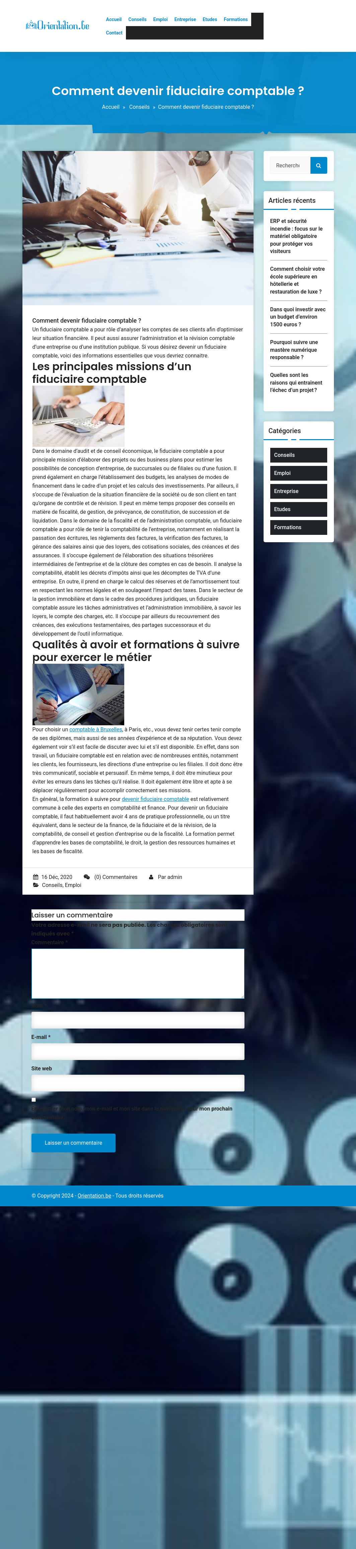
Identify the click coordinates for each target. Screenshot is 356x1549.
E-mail (41, 1037)
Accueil (114, 19)
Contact (114, 32)
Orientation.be (94, 1196)
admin (174, 877)
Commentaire (49, 942)
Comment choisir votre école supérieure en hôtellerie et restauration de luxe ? (297, 280)
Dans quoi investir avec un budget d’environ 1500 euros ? (298, 317)
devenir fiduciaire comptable (155, 799)
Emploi (160, 19)
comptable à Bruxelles (95, 729)
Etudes (210, 19)
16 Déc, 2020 (52, 877)
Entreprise (185, 19)
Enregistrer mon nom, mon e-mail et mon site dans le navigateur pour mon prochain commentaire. (131, 1113)
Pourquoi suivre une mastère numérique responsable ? (294, 349)
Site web (41, 1068)
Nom (39, 1005)
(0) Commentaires (111, 877)
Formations (236, 19)
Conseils (137, 19)
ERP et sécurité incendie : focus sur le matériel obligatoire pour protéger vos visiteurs (296, 236)
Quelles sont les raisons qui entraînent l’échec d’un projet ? (296, 382)
